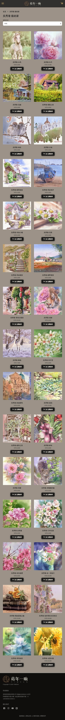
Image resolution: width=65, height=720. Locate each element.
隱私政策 (28, 716)
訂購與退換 (35, 716)
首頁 (4, 11)
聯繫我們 (43, 716)
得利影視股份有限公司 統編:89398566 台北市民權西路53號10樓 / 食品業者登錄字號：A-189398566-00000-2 (16, 697)
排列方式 (5, 20)
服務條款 (22, 716)
